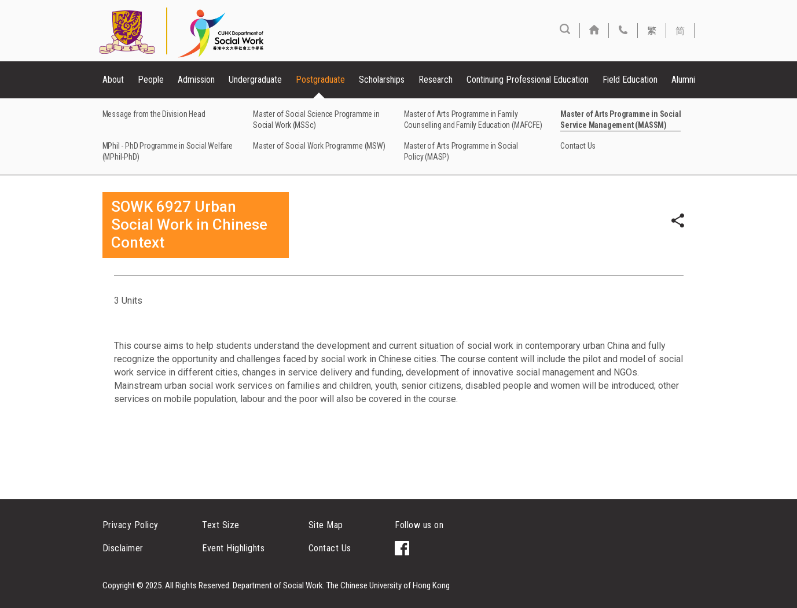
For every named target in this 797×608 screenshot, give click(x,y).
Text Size (221, 524)
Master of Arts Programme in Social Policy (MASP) (461, 151)
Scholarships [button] (382, 79)
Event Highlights (233, 548)
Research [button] (435, 79)
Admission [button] (196, 79)
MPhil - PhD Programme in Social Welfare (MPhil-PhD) (167, 151)
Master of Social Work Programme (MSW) (319, 145)
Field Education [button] (630, 79)
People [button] (151, 79)
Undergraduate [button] (255, 79)
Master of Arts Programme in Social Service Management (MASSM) (620, 119)
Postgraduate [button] (320, 79)
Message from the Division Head (153, 114)
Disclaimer (123, 548)
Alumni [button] (683, 79)
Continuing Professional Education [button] (528, 79)
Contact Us (578, 145)
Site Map (325, 524)
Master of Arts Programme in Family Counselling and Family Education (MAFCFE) (473, 119)
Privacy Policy (130, 524)
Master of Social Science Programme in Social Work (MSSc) (316, 119)
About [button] (113, 79)
